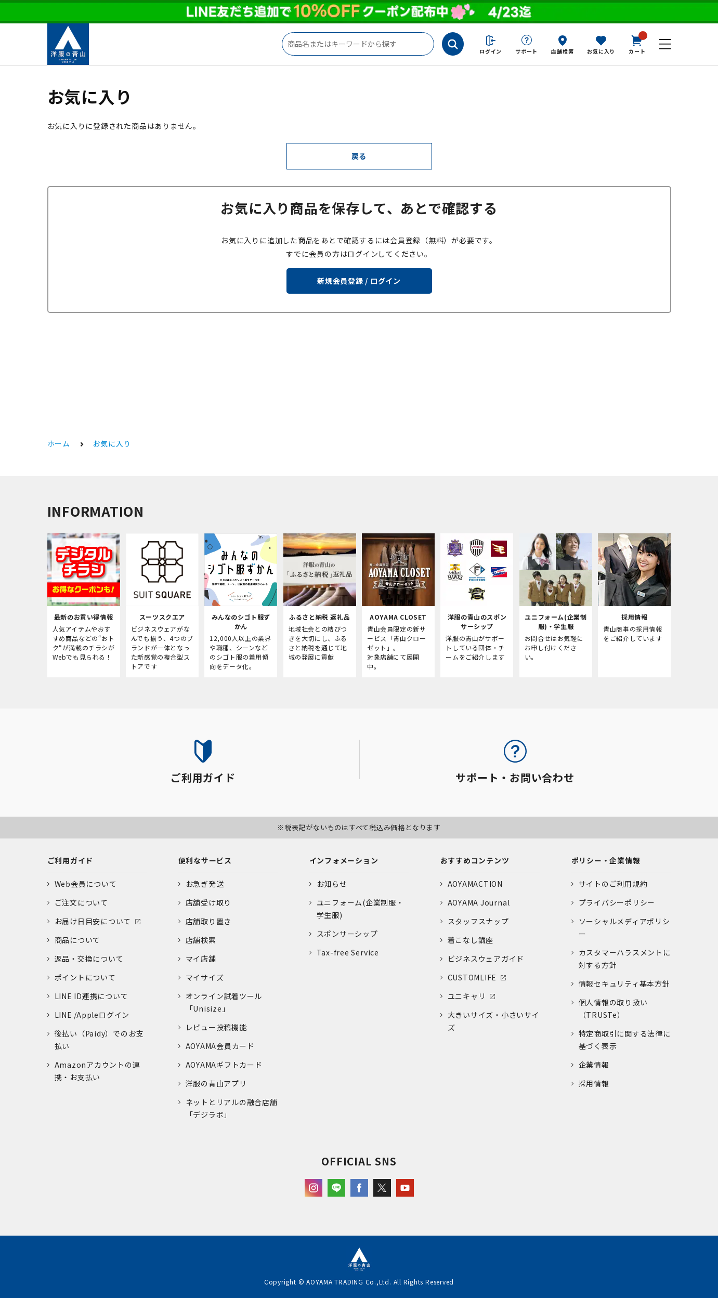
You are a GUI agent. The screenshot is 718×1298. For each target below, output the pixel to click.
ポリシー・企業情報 (606, 860)
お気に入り (601, 51)
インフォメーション (343, 860)
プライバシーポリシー (617, 902)
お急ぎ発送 (205, 884)
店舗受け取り (209, 902)
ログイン (490, 51)
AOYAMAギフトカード (224, 1064)
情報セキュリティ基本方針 (624, 983)
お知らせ (332, 884)
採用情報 (594, 1083)
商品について (78, 940)
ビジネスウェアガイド (486, 958)
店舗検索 (562, 51)
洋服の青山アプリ (216, 1083)
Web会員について (86, 884)
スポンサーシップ (347, 933)
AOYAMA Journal (479, 902)
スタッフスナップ (478, 921)
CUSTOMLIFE (472, 977)
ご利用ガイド (70, 860)
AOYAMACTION (475, 884)
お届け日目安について (93, 921)
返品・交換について (89, 958)
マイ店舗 (201, 958)
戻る (359, 156)
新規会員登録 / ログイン (359, 281)
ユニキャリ (467, 996)
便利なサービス (205, 860)
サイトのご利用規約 (613, 884)
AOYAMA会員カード (220, 1046)
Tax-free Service (348, 952)
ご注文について (81, 902)
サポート (526, 51)
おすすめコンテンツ (475, 860)
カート (637, 43)
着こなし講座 (471, 940)
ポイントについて (85, 977)
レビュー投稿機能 (216, 1027)
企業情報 (594, 1064)
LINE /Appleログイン (92, 1014)
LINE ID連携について (91, 996)
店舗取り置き (209, 921)
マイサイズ (205, 977)
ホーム (58, 443)
